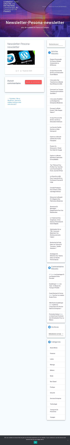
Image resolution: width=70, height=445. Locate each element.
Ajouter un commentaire (33, 82)
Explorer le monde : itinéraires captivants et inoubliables (56, 157)
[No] (68, 440)
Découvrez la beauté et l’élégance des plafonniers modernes (56, 199)
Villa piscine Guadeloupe (56, 303)
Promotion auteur (54, 314)
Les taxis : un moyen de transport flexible (55, 285)
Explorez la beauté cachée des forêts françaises (55, 138)
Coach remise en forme (56, 293)
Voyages (52, 417)
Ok (35, 442)
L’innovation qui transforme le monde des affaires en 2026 (56, 82)
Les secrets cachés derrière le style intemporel (55, 129)
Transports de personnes (54, 410)
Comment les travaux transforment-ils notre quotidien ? (56, 91)
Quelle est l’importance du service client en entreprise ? (56, 306)
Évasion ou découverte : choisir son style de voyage (56, 148)
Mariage (52, 364)
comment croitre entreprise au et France (11, 6)
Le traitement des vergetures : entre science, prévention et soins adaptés (56, 220)
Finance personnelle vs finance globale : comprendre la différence (56, 62)
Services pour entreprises (57, 6)
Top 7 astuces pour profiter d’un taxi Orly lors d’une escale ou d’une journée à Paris (56, 168)
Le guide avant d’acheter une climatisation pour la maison (56, 318)
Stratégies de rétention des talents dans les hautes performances (56, 256)
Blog (44, 6)
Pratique (52, 387)
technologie (53, 404)
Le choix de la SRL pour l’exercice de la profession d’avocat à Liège (56, 179)
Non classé (53, 381)
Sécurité (52, 393)
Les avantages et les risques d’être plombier (56, 276)
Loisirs (52, 359)
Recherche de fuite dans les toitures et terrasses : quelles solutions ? (56, 245)
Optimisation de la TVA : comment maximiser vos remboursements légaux (55, 233)
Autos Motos (53, 348)
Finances (52, 353)
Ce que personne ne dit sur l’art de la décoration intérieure (56, 119)
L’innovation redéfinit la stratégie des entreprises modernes (56, 101)
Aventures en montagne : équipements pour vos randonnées (56, 209)
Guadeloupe (52, 284)
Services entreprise (55, 398)
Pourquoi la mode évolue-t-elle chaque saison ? (56, 110)
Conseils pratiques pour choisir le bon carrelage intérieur (55, 189)
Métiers (52, 370)
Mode (51, 376)
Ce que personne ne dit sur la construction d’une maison (56, 72)
